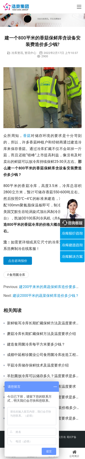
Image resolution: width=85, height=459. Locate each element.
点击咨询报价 (17, 261)
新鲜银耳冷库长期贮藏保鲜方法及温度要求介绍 (44, 323)
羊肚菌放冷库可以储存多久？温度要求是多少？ (44, 376)
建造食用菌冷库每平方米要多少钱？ (36, 344)
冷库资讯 (17, 53)
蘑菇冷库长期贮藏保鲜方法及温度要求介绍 (41, 334)
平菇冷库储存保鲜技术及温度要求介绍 (38, 365)
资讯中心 (30, 53)
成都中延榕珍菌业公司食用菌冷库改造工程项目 (44, 355)
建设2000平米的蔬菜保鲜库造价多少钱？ (46, 295)
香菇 (27, 136)
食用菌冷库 (17, 275)
